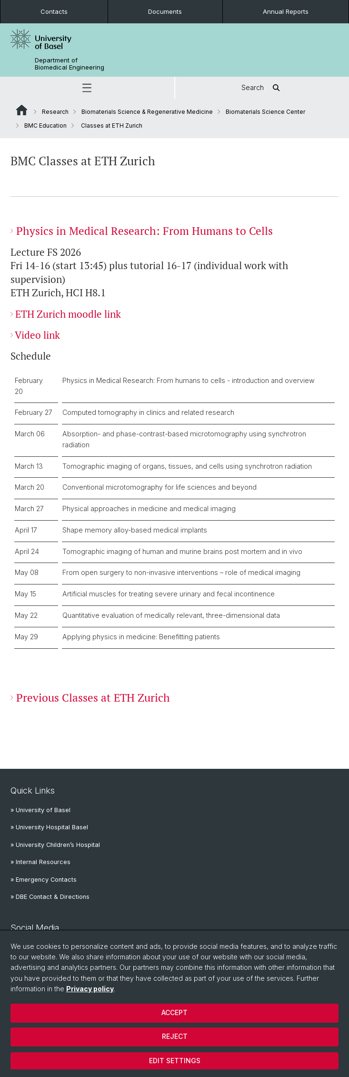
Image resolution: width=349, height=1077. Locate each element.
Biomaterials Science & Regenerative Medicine (147, 111)
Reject (175, 1036)
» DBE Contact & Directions (50, 896)
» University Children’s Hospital (55, 844)
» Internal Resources (40, 862)
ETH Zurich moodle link (68, 313)
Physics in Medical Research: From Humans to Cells (144, 231)
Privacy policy (90, 989)
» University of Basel (40, 810)
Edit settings (174, 1061)
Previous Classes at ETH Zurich (93, 697)
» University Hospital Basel (49, 827)
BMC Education (45, 125)
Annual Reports (286, 11)
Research (55, 111)
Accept (174, 1012)
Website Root (21, 110)
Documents (165, 11)
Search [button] (262, 87)
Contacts (54, 11)
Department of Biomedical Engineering (69, 64)
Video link (37, 335)
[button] (87, 88)
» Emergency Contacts (43, 879)
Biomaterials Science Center (265, 111)
